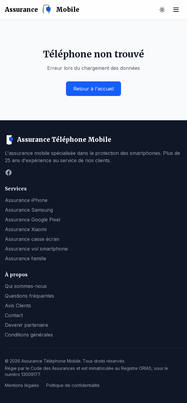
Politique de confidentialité (73, 385)
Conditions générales (29, 335)
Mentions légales (22, 385)
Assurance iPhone (26, 200)
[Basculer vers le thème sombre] (162, 9)
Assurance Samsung (29, 210)
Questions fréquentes (29, 296)
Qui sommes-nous (26, 286)
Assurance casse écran (32, 239)
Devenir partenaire (26, 325)
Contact (14, 315)
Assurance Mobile (42, 10)
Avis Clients (18, 305)
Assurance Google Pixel (32, 220)
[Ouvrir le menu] (176, 10)
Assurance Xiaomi (26, 229)
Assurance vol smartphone (36, 249)
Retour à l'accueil (93, 89)
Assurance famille (25, 258)
